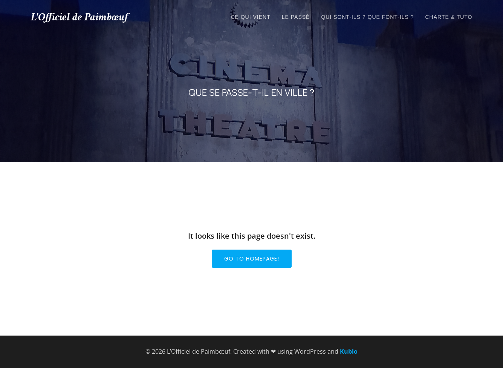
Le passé (296, 17)
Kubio (349, 351)
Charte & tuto (448, 17)
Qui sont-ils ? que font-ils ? (367, 17)
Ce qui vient (250, 17)
